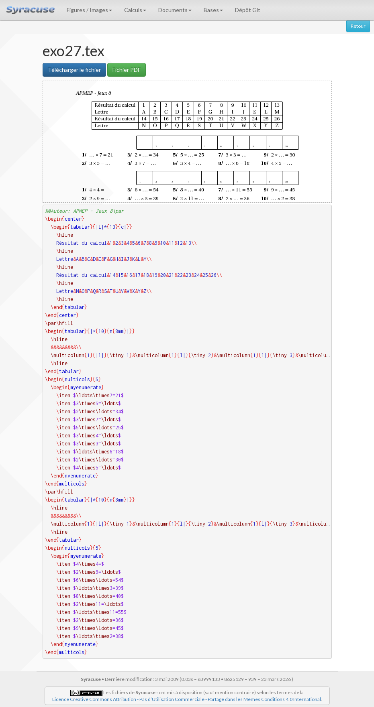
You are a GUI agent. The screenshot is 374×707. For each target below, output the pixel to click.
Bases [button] (213, 9)
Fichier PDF (126, 69)
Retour (358, 26)
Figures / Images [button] (89, 9)
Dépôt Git (247, 9)
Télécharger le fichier (74, 69)
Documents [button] (175, 9)
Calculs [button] (135, 9)
